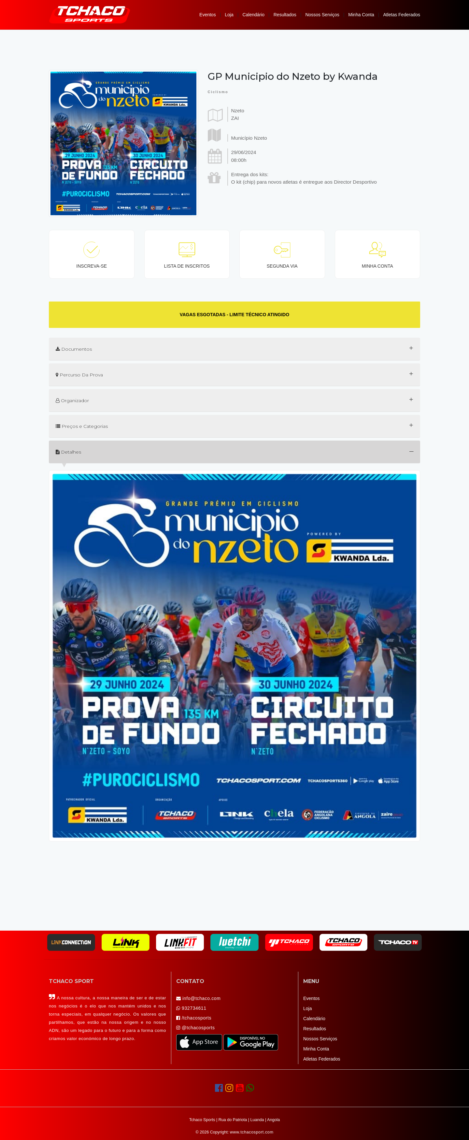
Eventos (207, 14)
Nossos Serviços (322, 14)
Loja (229, 14)
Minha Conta (361, 14)
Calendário (253, 14)
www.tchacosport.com (252, 1132)
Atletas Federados (401, 14)
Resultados (285, 14)
